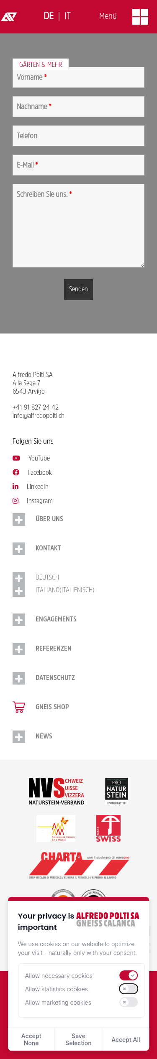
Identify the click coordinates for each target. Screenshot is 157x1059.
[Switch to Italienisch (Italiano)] (78, 590)
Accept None (31, 1039)
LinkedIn (31, 487)
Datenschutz (55, 678)
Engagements (56, 619)
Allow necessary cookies (59, 975)
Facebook (32, 473)
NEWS (44, 736)
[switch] (129, 975)
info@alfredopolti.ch (38, 416)
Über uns (49, 519)
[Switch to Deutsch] (48, 17)
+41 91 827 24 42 (36, 408)
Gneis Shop (52, 707)
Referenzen (54, 649)
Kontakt (48, 548)
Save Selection (78, 1039)
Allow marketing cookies (58, 1002)
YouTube (31, 459)
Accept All (125, 1039)
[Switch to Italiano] (67, 17)
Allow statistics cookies (56, 989)
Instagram (33, 501)
